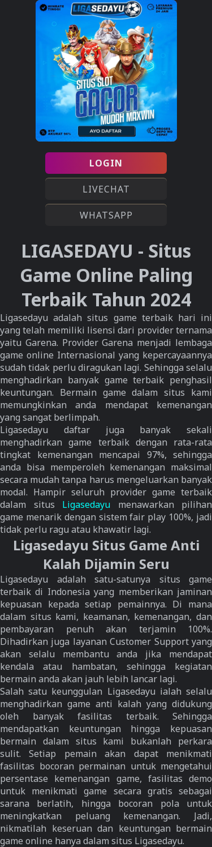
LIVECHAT (106, 189)
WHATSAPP (106, 215)
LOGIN (106, 163)
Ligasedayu (86, 504)
